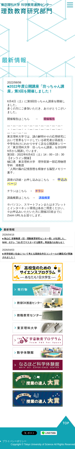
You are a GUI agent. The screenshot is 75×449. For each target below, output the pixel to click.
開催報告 (49, 118)
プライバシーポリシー (14, 441)
